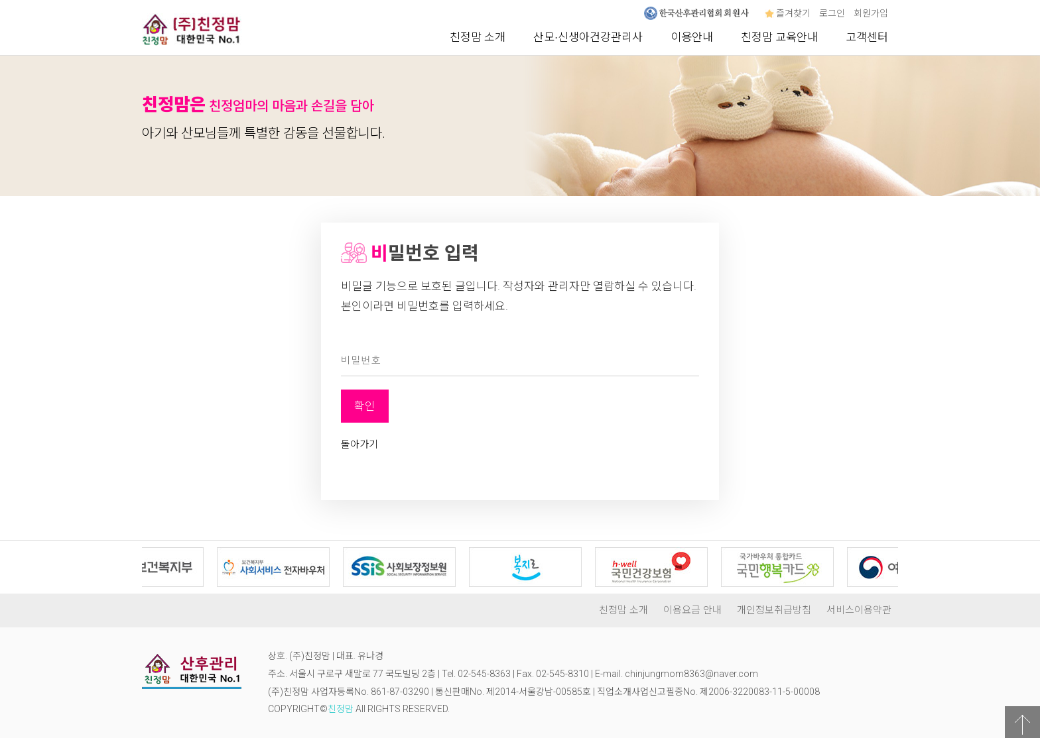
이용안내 (692, 37)
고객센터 (867, 37)
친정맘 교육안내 (779, 37)
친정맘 (341, 709)
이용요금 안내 (692, 610)
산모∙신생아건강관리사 (588, 37)
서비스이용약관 (858, 610)
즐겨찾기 (788, 13)
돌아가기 (359, 444)
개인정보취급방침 (774, 610)
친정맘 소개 (477, 37)
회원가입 (871, 13)
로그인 (832, 13)
